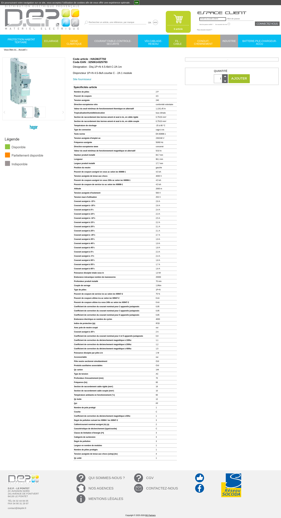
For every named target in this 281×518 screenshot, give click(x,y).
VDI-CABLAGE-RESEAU (153, 41)
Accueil (21, 49)
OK (149, 22)
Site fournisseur (82, 79)
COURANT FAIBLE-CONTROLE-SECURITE (112, 41)
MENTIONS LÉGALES (106, 499)
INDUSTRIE (229, 41)
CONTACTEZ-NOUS (162, 488)
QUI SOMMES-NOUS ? (107, 478)
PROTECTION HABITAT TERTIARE (21, 41)
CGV (150, 478)
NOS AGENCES (101, 488)
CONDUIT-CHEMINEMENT (203, 41)
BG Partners (150, 515)
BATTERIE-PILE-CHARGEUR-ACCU (259, 41)
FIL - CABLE (177, 41)
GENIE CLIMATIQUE (74, 41)
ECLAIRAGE (51, 41)
